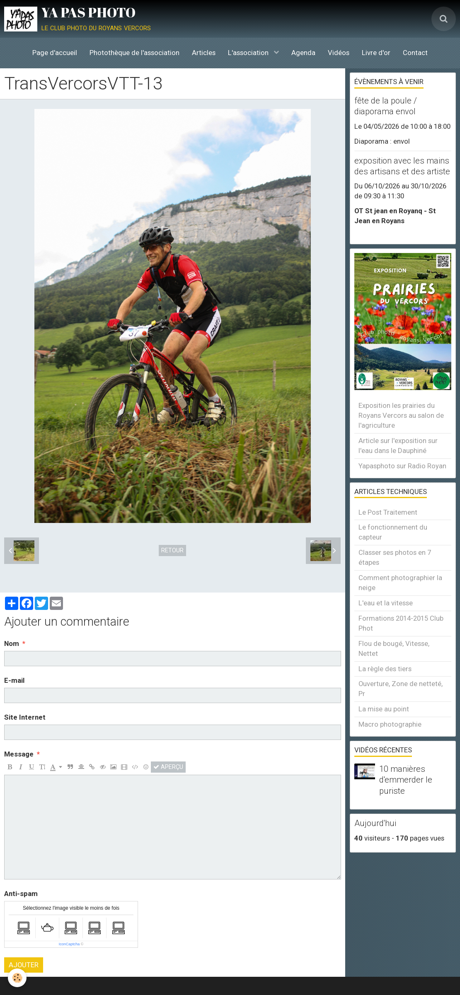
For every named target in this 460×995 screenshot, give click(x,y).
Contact (415, 52)
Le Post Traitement (387, 512)
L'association (249, 52)
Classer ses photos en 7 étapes (394, 557)
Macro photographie (389, 724)
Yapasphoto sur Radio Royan (402, 466)
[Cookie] (17, 977)
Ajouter (24, 965)
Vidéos (338, 52)
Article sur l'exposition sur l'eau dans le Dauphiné (398, 445)
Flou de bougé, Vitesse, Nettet (393, 648)
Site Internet (25, 717)
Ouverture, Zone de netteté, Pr (400, 688)
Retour (172, 550)
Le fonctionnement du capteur (392, 532)
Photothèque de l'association (134, 52)
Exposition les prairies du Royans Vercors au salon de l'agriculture (401, 415)
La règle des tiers (385, 669)
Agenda (303, 52)
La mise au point (383, 709)
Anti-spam (21, 893)
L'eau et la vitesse (385, 603)
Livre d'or (376, 52)
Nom (11, 643)
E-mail (14, 680)
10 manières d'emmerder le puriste (405, 779)
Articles (203, 52)
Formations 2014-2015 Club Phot (400, 623)
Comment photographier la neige (400, 582)
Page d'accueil (54, 52)
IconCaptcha (69, 944)
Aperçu (168, 767)
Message (19, 754)
